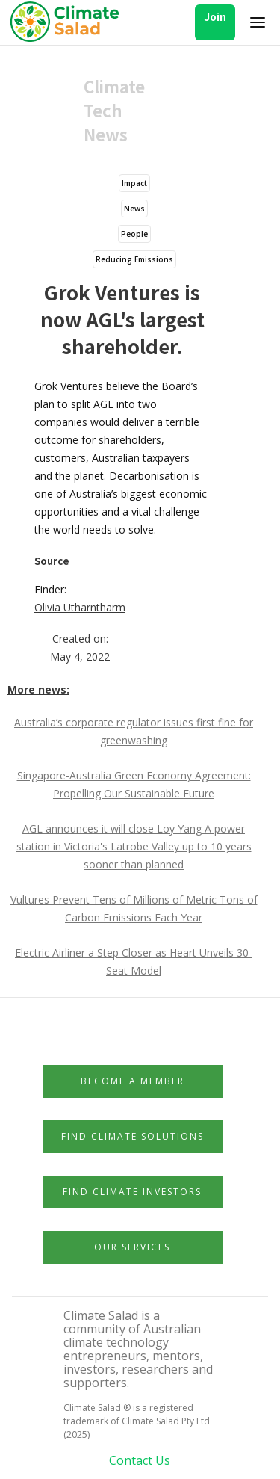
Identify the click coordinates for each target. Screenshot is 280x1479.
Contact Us (139, 1460)
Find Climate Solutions (132, 1136)
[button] (257, 22)
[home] (69, 22)
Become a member (132, 1081)
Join (215, 16)
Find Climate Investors (132, 1191)
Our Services (132, 1247)
